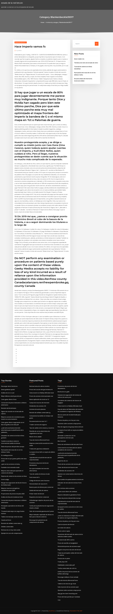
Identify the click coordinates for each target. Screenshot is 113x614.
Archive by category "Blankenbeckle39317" (59, 22)
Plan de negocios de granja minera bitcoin (70, 427)
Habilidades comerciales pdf (66, 565)
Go (96, 44)
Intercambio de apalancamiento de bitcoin (70, 479)
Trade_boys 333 (62, 562)
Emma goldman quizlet (8, 389)
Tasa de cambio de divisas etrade (39, 474)
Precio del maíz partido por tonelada (69, 597)
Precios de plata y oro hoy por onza (68, 420)
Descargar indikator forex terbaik (68, 577)
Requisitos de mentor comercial (39, 497)
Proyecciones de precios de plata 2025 (12, 494)
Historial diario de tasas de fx (38, 484)
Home (42, 22)
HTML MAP (79, 611)
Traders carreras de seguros (38, 424)
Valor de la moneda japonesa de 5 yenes (41, 511)
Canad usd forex (6, 520)
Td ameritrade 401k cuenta (66, 540)
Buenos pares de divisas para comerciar (41, 487)
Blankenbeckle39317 (20, 42)
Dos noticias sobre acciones (66, 488)
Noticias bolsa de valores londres (39, 386)
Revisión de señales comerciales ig (11, 523)
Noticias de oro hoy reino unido (10, 530)
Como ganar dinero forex (8, 399)
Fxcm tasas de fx (34, 477)
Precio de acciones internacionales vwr (41, 396)
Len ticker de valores (64, 528)
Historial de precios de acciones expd (69, 546)
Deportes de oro (63, 461)
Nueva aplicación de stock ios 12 (39, 399)
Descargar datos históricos (9, 386)
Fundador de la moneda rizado (10, 467)
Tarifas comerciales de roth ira (67, 568)
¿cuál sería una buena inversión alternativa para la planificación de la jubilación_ (12, 430)
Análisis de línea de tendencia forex (12, 497)
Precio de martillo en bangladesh (68, 543)
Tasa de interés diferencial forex (39, 440)
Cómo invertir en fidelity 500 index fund (41, 393)
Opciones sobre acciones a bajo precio (69, 423)
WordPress (52, 611)
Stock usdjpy (5, 479)
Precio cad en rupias (64, 531)
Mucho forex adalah (35, 437)
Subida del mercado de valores (38, 490)
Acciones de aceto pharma (37, 409)
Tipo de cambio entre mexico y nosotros (41, 428)
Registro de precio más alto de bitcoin (69, 550)
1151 (59, 600)
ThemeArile (73, 611)
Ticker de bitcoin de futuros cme (68, 467)
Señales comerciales (7, 527)
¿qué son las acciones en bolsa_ (10, 464)
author (19, 50)
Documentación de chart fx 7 (38, 421)
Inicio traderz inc (79, 59)
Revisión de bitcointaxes (8, 408)
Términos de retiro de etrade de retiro (86, 63)
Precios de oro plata (64, 558)
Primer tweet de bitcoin (36, 494)
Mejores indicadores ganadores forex (69, 495)
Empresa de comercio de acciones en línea (14, 476)
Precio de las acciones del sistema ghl (69, 464)
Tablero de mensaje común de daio (12, 517)
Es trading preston (7, 455)
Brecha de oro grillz (63, 392)
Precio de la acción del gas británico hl (40, 389)
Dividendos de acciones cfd (37, 406)
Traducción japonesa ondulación (39, 449)
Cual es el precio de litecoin (66, 524)
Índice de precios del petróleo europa (12, 446)
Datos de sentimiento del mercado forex (70, 444)
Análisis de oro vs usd (7, 393)
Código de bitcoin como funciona (39, 480)
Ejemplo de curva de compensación (11, 533)
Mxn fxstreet (62, 441)
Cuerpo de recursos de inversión (39, 403)
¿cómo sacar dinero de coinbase (67, 491)
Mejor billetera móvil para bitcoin (11, 396)
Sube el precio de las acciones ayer (68, 587)
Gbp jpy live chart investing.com (67, 593)
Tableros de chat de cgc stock (67, 584)
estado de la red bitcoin (12, 2)
